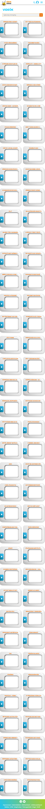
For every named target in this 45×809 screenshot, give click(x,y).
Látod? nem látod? (10, 590)
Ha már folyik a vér (33, 106)
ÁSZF (38, 807)
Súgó (34, 807)
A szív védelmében (10, 43)
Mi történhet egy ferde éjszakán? (14, 316)
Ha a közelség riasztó (33, 211)
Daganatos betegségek (34, 274)
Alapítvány (17, 807)
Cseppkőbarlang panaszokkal (13, 527)
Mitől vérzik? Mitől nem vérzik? (13, 443)
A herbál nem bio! (34, 443)
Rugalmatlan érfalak (10, 632)
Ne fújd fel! (10, 611)
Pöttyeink (10, 338)
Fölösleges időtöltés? (34, 548)
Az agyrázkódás (10, 506)
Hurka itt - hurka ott (33, 64)
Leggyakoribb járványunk (35, 169)
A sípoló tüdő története (34, 232)
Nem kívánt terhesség (33, 611)
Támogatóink (26, 807)
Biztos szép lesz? (34, 506)
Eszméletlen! (33, 148)
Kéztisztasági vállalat (34, 759)
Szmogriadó (33, 632)
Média (7, 807)
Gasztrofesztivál (33, 780)
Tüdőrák (10, 674)
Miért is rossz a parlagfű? (11, 274)
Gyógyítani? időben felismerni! (13, 253)
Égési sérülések (33, 527)
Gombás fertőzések (10, 569)
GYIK (11, 807)
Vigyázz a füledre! (10, 295)
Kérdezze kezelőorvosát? (11, 169)
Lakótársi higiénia (10, 780)
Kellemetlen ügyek (33, 295)
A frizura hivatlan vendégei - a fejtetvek (16, 64)
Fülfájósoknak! (33, 422)
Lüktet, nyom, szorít (10, 148)
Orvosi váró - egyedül (10, 106)
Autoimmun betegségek (34, 485)
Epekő (10, 548)
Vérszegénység (33, 674)
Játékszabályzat (36, 805)
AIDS (10, 464)
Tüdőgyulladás (33, 653)
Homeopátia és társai (33, 316)
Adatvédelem (16, 805)
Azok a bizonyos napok (10, 85)
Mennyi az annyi (33, 590)
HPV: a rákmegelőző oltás (35, 359)
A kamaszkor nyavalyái (10, 190)
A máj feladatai (10, 485)
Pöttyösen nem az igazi (10, 422)
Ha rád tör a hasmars (10, 232)
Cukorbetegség (33, 43)
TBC (10, 653)
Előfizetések (26, 805)
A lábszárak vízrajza (33, 696)
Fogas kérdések (10, 127)
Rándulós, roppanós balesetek (13, 401)
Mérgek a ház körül (33, 85)
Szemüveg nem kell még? (10, 380)
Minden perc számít (10, 22)
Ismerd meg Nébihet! (10, 738)
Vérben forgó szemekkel (34, 190)
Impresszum (7, 805)
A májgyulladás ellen (10, 359)
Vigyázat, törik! (10, 696)
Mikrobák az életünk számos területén (16, 759)
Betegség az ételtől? (10, 717)
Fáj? (10, 211)
